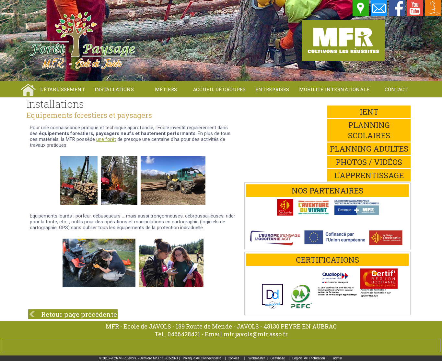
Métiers (166, 89)
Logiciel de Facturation (308, 358)
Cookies (233, 358)
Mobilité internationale (334, 89)
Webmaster (257, 358)
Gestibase (278, 358)
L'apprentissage (369, 175)
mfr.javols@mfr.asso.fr (256, 334)
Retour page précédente (79, 314)
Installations (114, 89)
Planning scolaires (369, 130)
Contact (396, 89)
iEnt (369, 111)
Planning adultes (369, 148)
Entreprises (272, 89)
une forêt (106, 139)
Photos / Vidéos (369, 162)
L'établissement (62, 89)
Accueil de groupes (219, 89)
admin (337, 358)
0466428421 (184, 334)
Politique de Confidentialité (202, 358)
